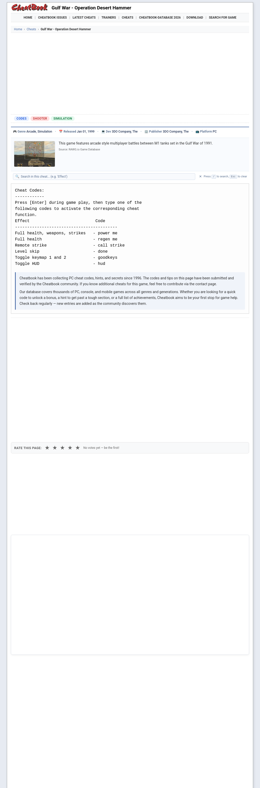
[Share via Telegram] (92, 326)
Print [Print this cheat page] (58, 338)
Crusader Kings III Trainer (106, 765)
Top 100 (163, 756)
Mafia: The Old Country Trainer (176, 765)
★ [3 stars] (62, 354)
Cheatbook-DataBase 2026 (160, 17)
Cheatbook (46, 776)
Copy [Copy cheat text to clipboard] (37, 338)
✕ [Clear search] (200, 176)
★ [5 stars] (77, 354)
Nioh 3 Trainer (210, 765)
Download (195, 17)
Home (28, 17)
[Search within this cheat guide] (106, 177)
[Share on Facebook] (29, 326)
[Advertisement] (130, 73)
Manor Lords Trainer (71, 765)
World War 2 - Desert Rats (39, 658)
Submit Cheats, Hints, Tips (196, 756)
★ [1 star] (47, 354)
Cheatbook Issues (52, 17)
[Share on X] (42, 326)
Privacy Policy (74, 776)
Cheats (127, 17)
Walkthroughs (119, 756)
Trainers (109, 17)
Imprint (59, 776)
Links (226, 756)
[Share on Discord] (67, 326)
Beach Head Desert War (37, 642)
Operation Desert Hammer (39, 624)
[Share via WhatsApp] (79, 326)
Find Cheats (67, 756)
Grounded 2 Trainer (139, 765)
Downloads (92, 756)
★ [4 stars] (70, 354)
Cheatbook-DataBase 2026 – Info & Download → (109, 534)
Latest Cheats (84, 17)
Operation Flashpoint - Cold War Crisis (49, 650)
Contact (90, 776)
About (101, 776)
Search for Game (222, 17)
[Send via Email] (104, 326)
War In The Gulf (31, 633)
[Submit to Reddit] (54, 326)
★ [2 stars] (54, 354)
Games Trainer (41, 756)
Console (144, 756)
